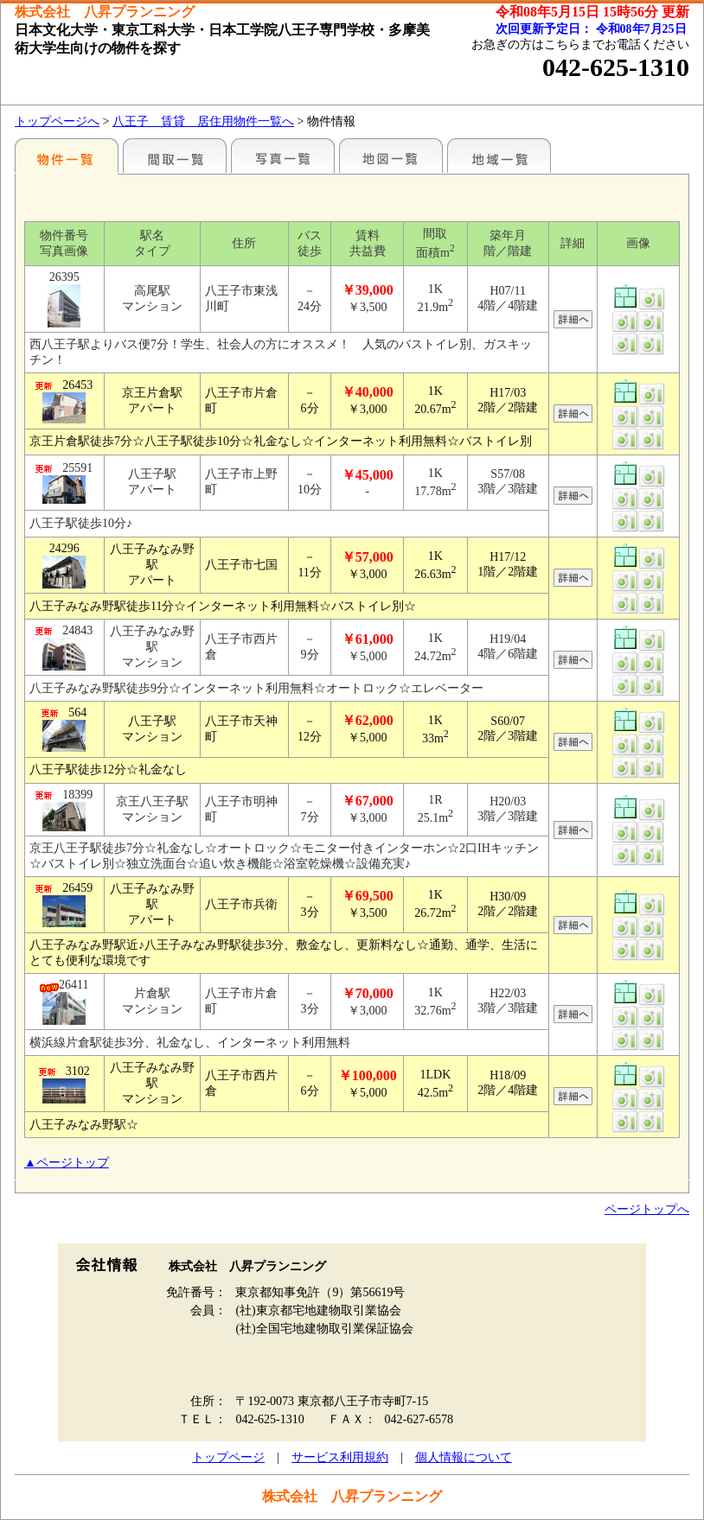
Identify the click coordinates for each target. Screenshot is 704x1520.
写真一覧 (283, 155)
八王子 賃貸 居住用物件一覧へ (203, 121)
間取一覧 (175, 155)
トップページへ (57, 121)
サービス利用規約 (339, 1457)
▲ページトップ (66, 1162)
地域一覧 (499, 155)
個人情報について (463, 1457)
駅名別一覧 (66, 155)
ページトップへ (647, 1209)
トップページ (228, 1457)
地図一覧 (391, 155)
